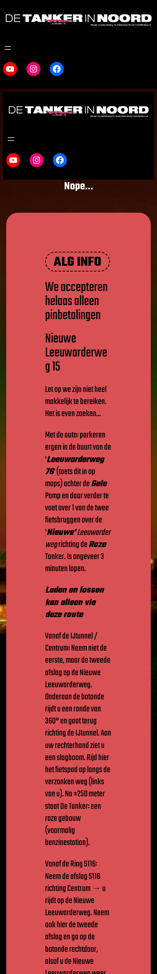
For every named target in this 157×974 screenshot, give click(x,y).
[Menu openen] (7, 48)
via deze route (70, 608)
